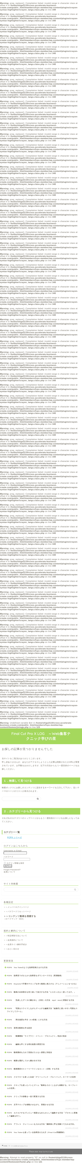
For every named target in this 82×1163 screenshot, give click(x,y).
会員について (9, 872)
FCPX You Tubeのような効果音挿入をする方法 (27, 967)
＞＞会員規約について (13, 940)
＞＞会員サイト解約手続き (15, 944)
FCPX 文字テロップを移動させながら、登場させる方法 (30, 1105)
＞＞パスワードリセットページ (17, 911)
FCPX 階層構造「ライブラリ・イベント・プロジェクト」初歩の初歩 (37, 1036)
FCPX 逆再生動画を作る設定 (19, 1028)
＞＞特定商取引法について (15, 936)
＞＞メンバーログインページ (16, 907)
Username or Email (13, 851)
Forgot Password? (12, 870)
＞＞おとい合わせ (11, 949)
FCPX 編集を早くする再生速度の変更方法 (26, 1044)
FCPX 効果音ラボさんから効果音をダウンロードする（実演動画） (35, 976)
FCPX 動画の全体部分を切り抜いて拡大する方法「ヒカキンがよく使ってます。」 (41, 992)
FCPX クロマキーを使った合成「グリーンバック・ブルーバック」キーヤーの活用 (41, 1077)
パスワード (8, 857)
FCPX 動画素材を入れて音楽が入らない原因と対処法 (29, 1052)
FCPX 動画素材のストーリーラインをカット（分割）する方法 (33, 1069)
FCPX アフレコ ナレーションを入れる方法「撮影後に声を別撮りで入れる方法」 (41, 1124)
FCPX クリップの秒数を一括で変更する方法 (26, 1096)
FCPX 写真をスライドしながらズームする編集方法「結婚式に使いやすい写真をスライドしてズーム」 (42, 1010)
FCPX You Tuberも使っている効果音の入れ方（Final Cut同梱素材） (36, 1132)
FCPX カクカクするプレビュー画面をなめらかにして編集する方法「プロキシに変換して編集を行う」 (42, 1114)
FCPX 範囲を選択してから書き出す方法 (24, 1061)
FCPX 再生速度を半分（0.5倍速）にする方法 (27, 1020)
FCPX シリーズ (14, 837)
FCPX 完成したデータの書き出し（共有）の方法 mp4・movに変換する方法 (40, 1000)
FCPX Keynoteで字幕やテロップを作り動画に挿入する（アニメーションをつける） (42, 984)
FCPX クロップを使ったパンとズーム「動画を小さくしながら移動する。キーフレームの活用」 (42, 1086)
